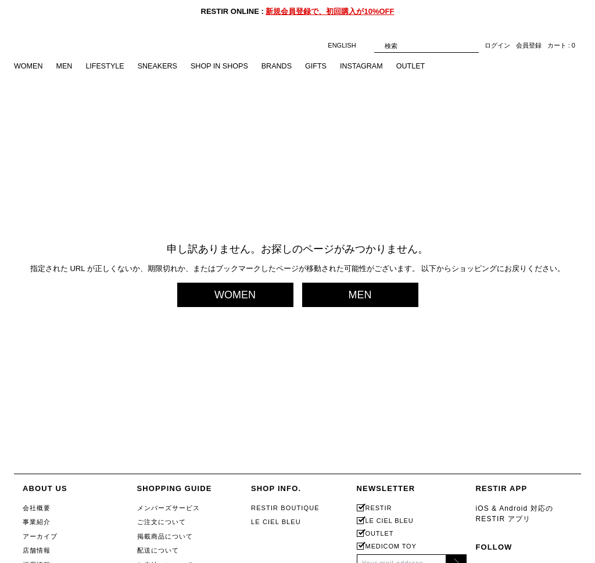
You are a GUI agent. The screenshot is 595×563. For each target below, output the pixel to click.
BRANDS (283, 66)
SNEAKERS (161, 66)
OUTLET (421, 66)
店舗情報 (37, 550)
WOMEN (29, 66)
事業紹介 (37, 521)
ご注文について (162, 521)
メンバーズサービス (168, 507)
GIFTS (324, 66)
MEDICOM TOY (391, 546)
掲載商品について (165, 536)
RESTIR (378, 508)
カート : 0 (561, 45)
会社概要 (37, 507)
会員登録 (529, 45)
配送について (158, 550)
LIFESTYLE (107, 66)
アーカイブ (40, 536)
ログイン (497, 45)
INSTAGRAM (370, 66)
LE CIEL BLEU (276, 521)
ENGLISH (348, 45)
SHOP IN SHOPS (225, 66)
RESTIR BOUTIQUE (285, 507)
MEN (65, 66)
